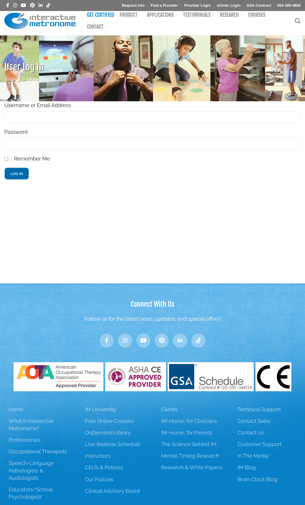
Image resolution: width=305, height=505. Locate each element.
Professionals (25, 449)
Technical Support (259, 419)
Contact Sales (254, 430)
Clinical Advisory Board (112, 500)
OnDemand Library (108, 442)
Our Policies (99, 489)
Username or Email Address (37, 111)
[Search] (298, 24)
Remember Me (32, 165)
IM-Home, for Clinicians (189, 430)
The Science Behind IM (188, 454)
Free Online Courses (109, 430)
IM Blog (247, 477)
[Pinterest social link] (32, 5)
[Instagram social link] (15, 5)
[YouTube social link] (23, 5)
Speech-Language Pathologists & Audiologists (31, 480)
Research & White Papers (191, 477)
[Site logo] (40, 24)
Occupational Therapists (38, 461)
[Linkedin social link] (40, 5)
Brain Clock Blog (257, 489)
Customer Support (260, 454)
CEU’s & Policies (104, 477)
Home (11, 85)
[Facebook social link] (7, 5)
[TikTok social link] (48, 5)
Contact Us (251, 442)
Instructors (97, 465)
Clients (169, 419)
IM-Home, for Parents (186, 442)
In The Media (253, 465)
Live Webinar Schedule (112, 454)
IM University (100, 419)
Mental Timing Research (190, 465)
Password (16, 138)
